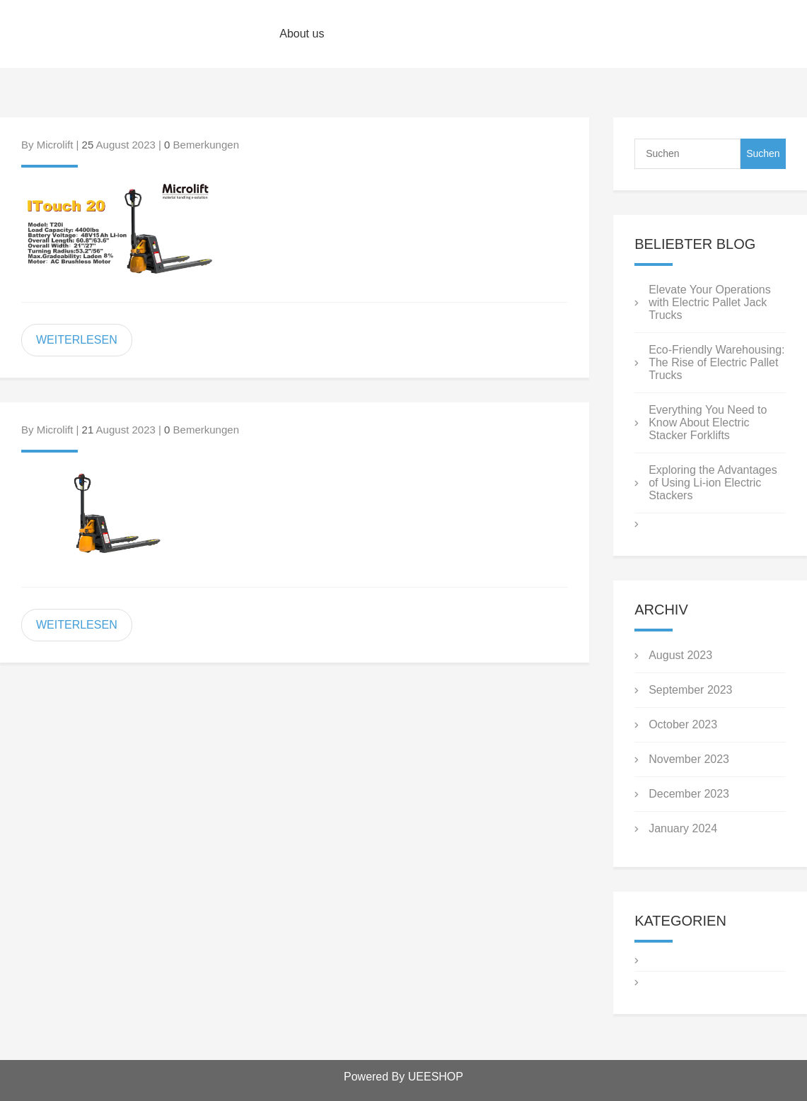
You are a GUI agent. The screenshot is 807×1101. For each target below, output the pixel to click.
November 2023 (689, 759)
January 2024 (683, 828)
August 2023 (680, 655)
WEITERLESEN (76, 340)
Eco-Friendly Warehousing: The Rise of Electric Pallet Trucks (716, 362)
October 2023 (683, 724)
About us (301, 34)
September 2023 (690, 690)
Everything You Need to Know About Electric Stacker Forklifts (708, 422)
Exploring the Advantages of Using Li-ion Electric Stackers (713, 482)
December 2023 (689, 794)
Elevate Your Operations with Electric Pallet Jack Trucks (710, 302)
